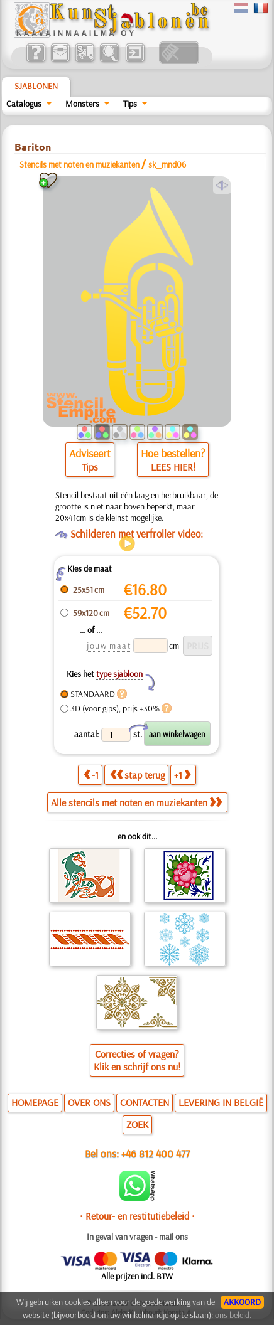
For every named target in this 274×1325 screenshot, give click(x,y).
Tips (130, 103)
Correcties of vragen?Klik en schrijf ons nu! (137, 1060)
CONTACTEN (144, 1102)
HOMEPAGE (34, 1102)
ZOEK (137, 1124)
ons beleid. (233, 1315)
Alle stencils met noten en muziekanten (136, 802)
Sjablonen (36, 86)
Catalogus (23, 103)
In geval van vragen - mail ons (137, 1236)
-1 (91, 775)
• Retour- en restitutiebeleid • (137, 1216)
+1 (182, 775)
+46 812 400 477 (155, 1153)
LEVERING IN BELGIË (220, 1102)
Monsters (82, 103)
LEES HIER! (173, 466)
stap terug (137, 775)
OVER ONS (89, 1102)
